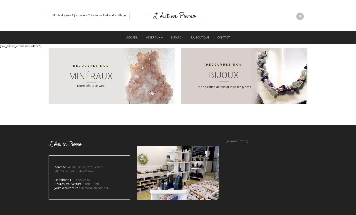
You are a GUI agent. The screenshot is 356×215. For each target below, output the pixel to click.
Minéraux (153, 37)
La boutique (200, 37)
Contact (223, 37)
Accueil (132, 37)
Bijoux (176, 37)
